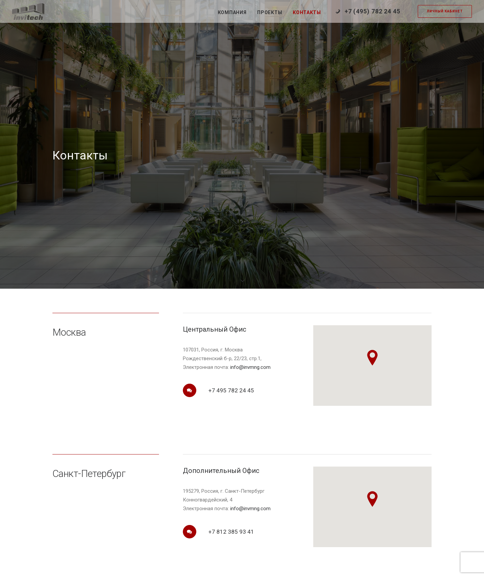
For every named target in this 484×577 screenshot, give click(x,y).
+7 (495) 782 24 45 (372, 11)
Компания (232, 12)
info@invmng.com (250, 332)
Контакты (307, 12)
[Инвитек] (28, 11)
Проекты (269, 12)
